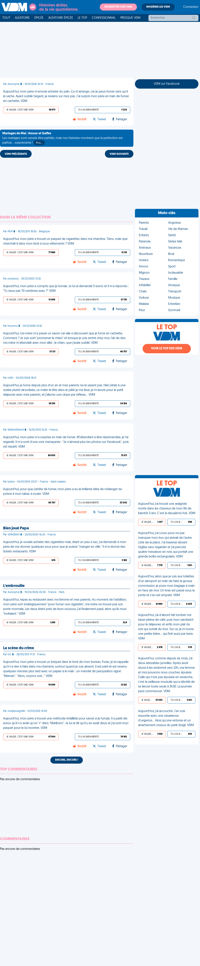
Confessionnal (104, 18)
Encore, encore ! (66, 760)
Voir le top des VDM (166, 348)
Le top (82, 18)
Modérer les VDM (158, 6)
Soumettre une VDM (118, 6)
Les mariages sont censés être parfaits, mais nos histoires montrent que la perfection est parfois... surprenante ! (62, 138)
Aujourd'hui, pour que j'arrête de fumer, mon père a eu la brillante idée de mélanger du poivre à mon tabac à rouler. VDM (62, 492)
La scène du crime (18, 648)
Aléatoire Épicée (60, 18)
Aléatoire (22, 18)
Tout (6, 18)
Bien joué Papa (16, 528)
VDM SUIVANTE (119, 154)
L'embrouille (14, 586)
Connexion (190, 7)
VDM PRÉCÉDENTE (16, 154)
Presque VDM (130, 18)
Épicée (39, 18)
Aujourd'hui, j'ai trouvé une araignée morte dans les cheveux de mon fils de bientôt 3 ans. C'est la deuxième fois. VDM (166, 508)
